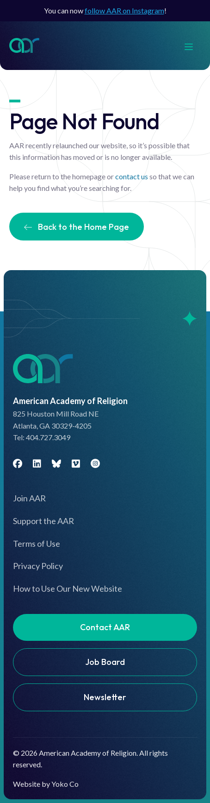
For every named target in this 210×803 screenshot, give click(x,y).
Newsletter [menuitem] (105, 697)
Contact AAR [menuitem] (105, 627)
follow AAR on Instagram (124, 10)
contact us (131, 176)
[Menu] (193, 45)
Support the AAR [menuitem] (43, 521)
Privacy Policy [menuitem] (38, 566)
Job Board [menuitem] (105, 662)
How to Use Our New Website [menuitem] (67, 588)
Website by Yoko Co (46, 783)
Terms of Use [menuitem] (36, 543)
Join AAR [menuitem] (29, 498)
